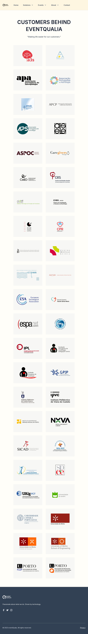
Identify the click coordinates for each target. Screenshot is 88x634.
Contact (67, 5)
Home (16, 5)
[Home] (6, 5)
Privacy (82, 628)
